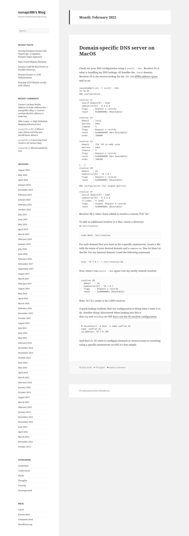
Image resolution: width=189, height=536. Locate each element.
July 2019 (22, 214)
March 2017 (23, 278)
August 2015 (24, 323)
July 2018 (22, 249)
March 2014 (23, 377)
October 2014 (24, 357)
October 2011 (24, 446)
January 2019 (24, 244)
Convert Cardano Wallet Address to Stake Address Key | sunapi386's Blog (33, 107)
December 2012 (25, 417)
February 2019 (25, 239)
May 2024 (22, 175)
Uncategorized (25, 490)
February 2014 (25, 382)
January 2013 (24, 412)
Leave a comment (117, 367)
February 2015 (25, 343)
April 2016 (23, 298)
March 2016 (23, 303)
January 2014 (24, 387)
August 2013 (24, 397)
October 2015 (24, 318)
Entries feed (24, 514)
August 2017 (24, 273)
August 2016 (24, 288)
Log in (21, 509)
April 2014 (23, 372)
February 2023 (25, 194)
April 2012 (23, 432)
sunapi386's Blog (31, 12)
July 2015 (22, 328)
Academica (23, 465)
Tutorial (22, 485)
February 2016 (25, 308)
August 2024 (24, 170)
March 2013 (23, 402)
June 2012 (22, 427)
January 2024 (24, 185)
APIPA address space (145, 76)
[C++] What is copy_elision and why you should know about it (31, 132)
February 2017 (25, 283)
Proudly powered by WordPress (94, 390)
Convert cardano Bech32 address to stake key (31, 113)
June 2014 (22, 362)
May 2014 (22, 367)
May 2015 (22, 338)
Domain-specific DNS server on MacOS (117, 50)
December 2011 (25, 441)
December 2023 (25, 189)
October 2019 (24, 209)
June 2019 (22, 219)
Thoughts (22, 480)
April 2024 (23, 180)
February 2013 (25, 407)
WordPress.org (25, 524)
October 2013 (24, 392)
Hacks (21, 475)
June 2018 (22, 254)
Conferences (24, 470)
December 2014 (25, 348)
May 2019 (22, 224)
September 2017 (26, 269)
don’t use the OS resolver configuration (135, 316)
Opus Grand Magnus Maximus (32, 61)
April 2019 (23, 229)
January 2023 (24, 199)
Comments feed (25, 519)
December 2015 (25, 313)
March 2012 (23, 436)
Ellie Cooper (24, 121)
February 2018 (25, 259)
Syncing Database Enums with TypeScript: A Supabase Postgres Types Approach (32, 54)
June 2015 (22, 333)
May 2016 (22, 293)
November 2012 (25, 422)
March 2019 (23, 234)
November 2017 (25, 264)
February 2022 (25, 204)
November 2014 (25, 352)
